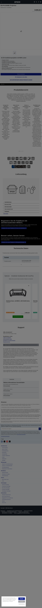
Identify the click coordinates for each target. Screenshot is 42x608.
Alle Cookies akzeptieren (21, 598)
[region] (13, 601)
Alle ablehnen (22, 601)
